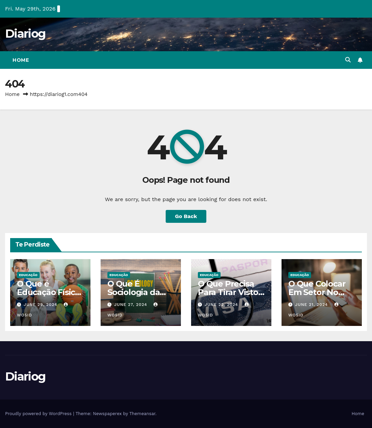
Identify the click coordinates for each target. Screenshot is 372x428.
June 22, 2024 (222, 304)
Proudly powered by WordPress (39, 413)
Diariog (25, 33)
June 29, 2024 (41, 304)
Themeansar (142, 413)
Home (21, 60)
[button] (348, 60)
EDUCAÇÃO (28, 275)
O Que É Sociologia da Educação (133, 292)
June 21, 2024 (312, 304)
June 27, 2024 (131, 304)
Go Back (186, 216)
